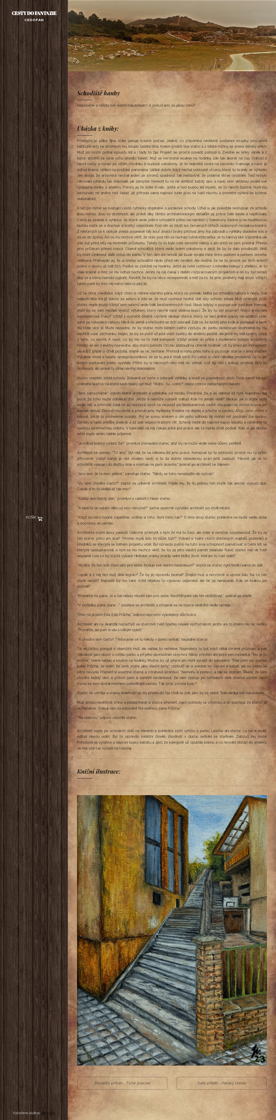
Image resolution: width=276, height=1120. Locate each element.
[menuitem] (34, 531)
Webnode (48, 1113)
